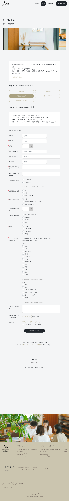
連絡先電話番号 (13, 151)
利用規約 (39, 345)
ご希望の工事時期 (14, 215)
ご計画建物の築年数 (14, 209)
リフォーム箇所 (13, 239)
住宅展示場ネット (6, 487)
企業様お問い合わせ (17, 77)
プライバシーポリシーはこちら (31, 322)
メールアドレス (13, 156)
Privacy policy (33, 494)
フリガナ (11, 141)
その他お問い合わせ (21, 100)
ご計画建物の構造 (14, 191)
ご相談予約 (47, 91)
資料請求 (21, 91)
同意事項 (11, 322)
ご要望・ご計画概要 (14, 307)
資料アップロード (14, 316)
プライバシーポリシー (29, 345)
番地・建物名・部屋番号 (14, 174)
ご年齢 (11, 146)
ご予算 (11, 227)
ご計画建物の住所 (14, 180)
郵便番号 (11, 161)
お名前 (11, 135)
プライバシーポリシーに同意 (33, 324)
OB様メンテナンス (47, 96)
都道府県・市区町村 (14, 167)
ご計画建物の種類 (14, 200)
